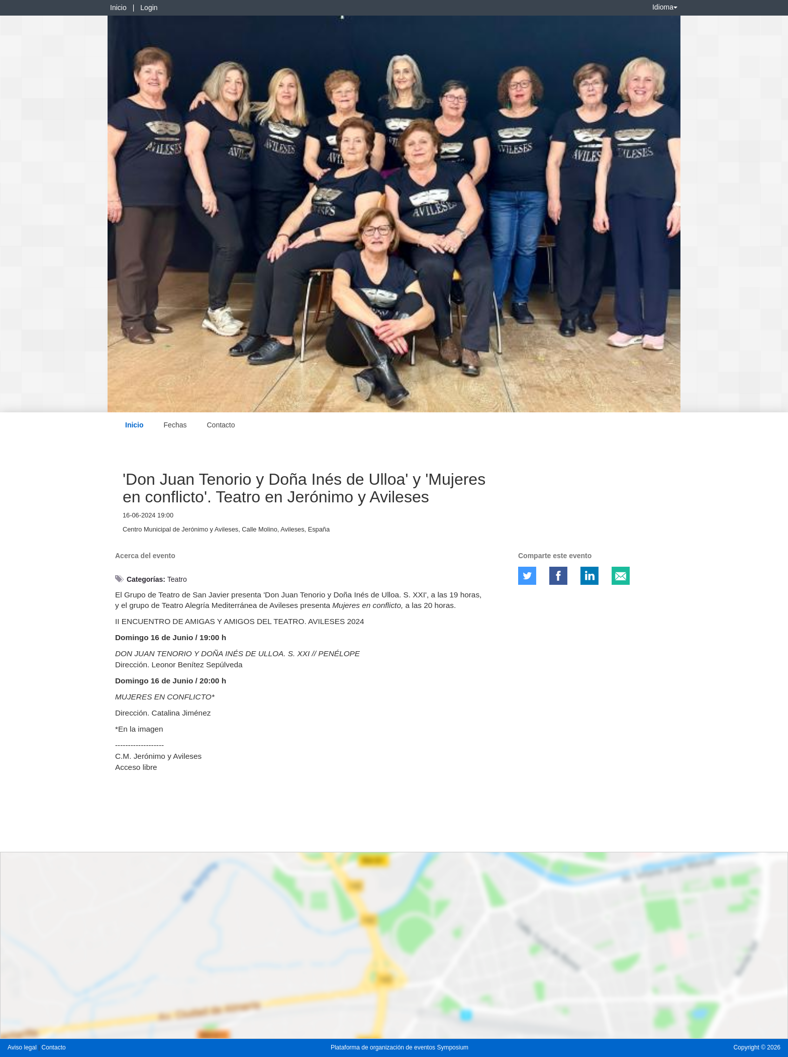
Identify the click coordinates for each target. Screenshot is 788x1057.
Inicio (118, 8)
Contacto (221, 425)
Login (148, 8)
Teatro (177, 579)
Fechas (175, 425)
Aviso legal (23, 1047)
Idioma (664, 7)
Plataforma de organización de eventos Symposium (399, 1047)
